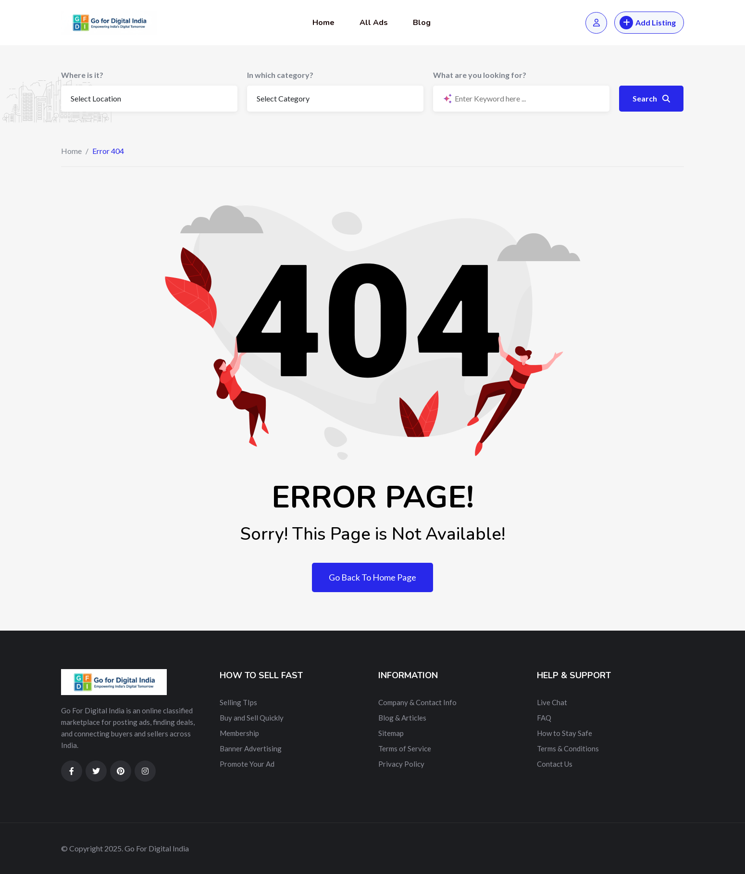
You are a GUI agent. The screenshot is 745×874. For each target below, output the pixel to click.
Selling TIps (238, 702)
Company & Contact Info (417, 702)
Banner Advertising (251, 748)
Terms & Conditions (568, 748)
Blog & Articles (402, 717)
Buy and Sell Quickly (252, 717)
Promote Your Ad (247, 764)
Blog (422, 22)
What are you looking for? (479, 74)
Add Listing (648, 22)
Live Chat (552, 702)
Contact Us (554, 764)
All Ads (374, 22)
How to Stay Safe (564, 733)
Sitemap (391, 733)
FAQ (544, 717)
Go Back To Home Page (372, 577)
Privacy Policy (401, 764)
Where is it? (82, 74)
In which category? (280, 74)
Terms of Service (404, 748)
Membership (239, 733)
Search (651, 98)
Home (323, 22)
